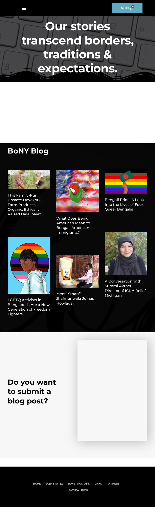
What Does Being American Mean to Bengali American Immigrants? (73, 225)
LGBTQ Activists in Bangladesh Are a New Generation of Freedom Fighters (29, 307)
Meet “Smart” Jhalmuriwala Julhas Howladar (75, 299)
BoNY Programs (79, 483)
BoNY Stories (54, 483)
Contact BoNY (78, 489)
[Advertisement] (77, 112)
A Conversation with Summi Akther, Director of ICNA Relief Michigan (125, 288)
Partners (113, 483)
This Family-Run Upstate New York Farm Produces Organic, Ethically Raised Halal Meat (24, 205)
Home (36, 483)
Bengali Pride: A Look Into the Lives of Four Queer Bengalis (124, 205)
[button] (24, 8)
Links (98, 483)
